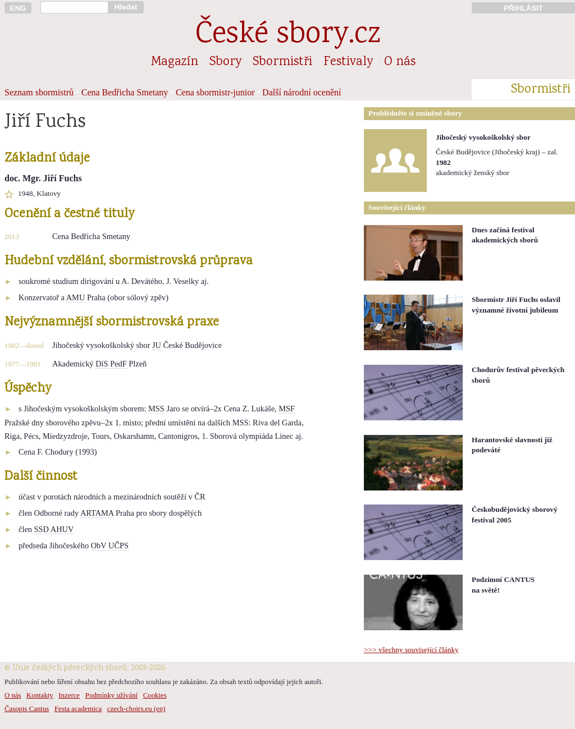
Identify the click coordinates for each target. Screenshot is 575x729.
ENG (18, 8)
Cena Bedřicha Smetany (124, 92)
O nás (400, 62)
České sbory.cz (287, 35)
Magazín (174, 62)
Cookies (155, 695)
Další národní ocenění (301, 92)
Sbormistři (282, 62)
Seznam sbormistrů (39, 92)
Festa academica (78, 709)
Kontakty (39, 695)
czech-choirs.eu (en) (136, 709)
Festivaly (348, 62)
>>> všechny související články (411, 649)
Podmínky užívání (111, 695)
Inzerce (69, 695)
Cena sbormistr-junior (215, 92)
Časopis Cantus (26, 709)
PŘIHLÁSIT (523, 8)
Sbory (225, 62)
